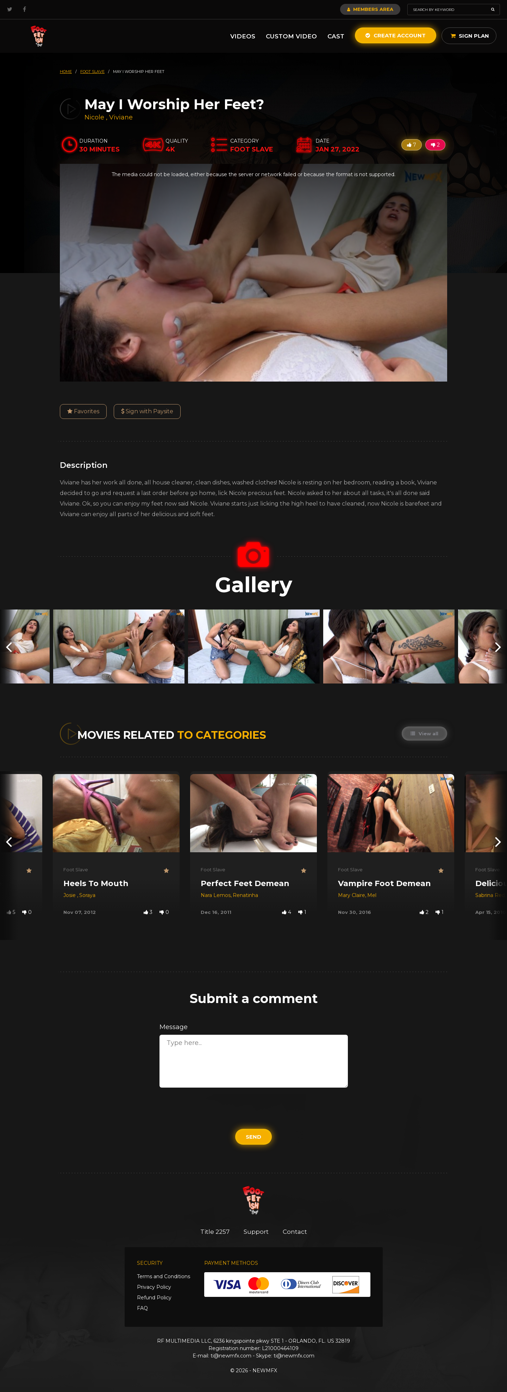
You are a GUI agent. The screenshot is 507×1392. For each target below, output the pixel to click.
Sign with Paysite (147, 411)
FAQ (142, 1308)
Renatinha (245, 895)
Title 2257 (215, 1231)
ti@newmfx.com (231, 1356)
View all (424, 733)
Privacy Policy (154, 1287)
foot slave (92, 71)
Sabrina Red (490, 895)
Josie (70, 895)
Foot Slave (75, 869)
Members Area (370, 9)
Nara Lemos (216, 895)
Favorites (83, 411)
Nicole (95, 117)
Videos (242, 36)
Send (253, 1136)
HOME (66, 71)
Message (173, 1027)
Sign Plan (470, 35)
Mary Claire (351, 895)
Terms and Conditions (163, 1276)
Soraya (87, 895)
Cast (335, 36)
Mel (371, 895)
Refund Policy (154, 1297)
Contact (295, 1231)
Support (256, 1231)
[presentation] (9, 646)
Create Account (395, 35)
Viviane (121, 117)
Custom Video (291, 36)
